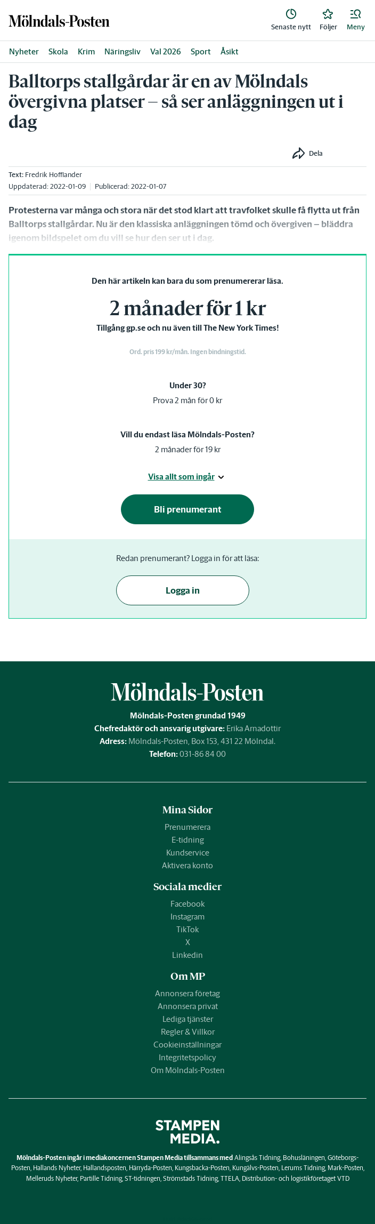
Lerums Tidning (303, 1168)
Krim (86, 51)
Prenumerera (187, 827)
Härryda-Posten (150, 1168)
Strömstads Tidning (190, 1178)
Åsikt (230, 51)
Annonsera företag (187, 993)
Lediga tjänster (187, 1019)
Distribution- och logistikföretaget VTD (295, 1178)
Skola (58, 51)
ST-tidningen (142, 1178)
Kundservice (187, 852)
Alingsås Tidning (257, 1158)
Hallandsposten (104, 1168)
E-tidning (188, 840)
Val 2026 (165, 51)
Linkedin (187, 955)
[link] (59, 20)
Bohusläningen (304, 1158)
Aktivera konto (187, 865)
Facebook (187, 904)
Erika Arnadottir (253, 728)
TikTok (187, 929)
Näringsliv (122, 51)
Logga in (183, 590)
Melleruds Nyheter (51, 1178)
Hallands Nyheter (56, 1168)
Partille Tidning (101, 1178)
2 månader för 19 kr (188, 449)
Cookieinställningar (187, 1044)
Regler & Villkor (188, 1032)
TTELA (230, 1178)
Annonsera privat (188, 1006)
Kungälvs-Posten (255, 1168)
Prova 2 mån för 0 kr (187, 400)
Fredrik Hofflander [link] (53, 174)
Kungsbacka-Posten (202, 1168)
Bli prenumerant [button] (188, 509)
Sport (201, 51)
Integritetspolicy (187, 1057)
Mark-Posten (345, 1168)
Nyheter (24, 51)
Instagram (187, 916)
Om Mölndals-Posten (188, 1070)
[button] (355, 20)
